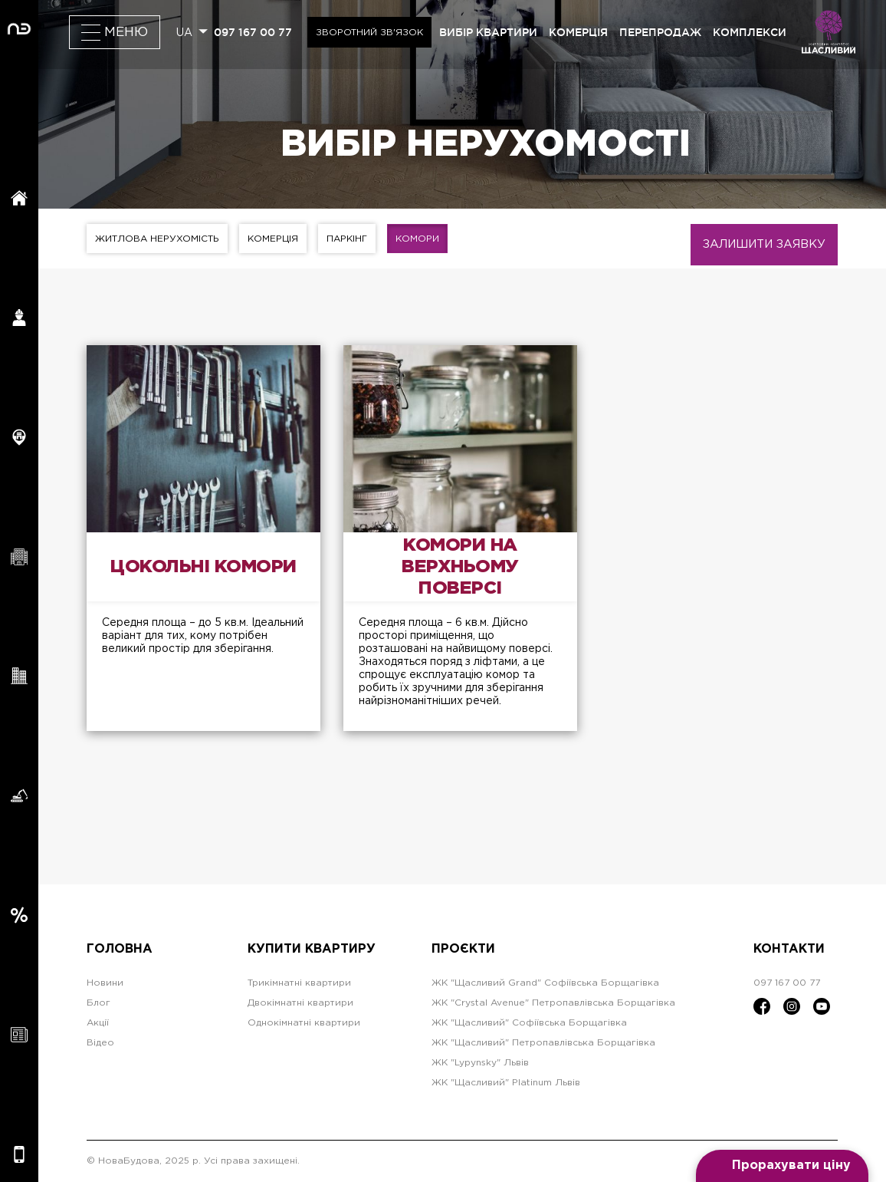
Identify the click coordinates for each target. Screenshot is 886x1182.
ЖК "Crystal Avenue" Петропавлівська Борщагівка (553, 1003)
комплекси (749, 32)
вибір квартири (488, 32)
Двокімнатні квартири (300, 1003)
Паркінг (347, 239)
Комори (417, 239)
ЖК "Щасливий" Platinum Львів (506, 1082)
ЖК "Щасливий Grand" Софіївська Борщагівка (545, 983)
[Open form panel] (782, 1166)
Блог (98, 1003)
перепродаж (660, 32)
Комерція (273, 239)
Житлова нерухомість (157, 239)
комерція (578, 32)
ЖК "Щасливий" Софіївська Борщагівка (529, 1023)
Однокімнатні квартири (304, 1023)
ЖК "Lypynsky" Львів (480, 1063)
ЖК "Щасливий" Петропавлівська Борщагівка (543, 1043)
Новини (105, 983)
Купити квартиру (312, 949)
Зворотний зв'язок (369, 32)
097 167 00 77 (253, 32)
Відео (100, 1043)
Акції (98, 1023)
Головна (120, 949)
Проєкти (463, 949)
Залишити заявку (764, 244)
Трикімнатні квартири (299, 983)
